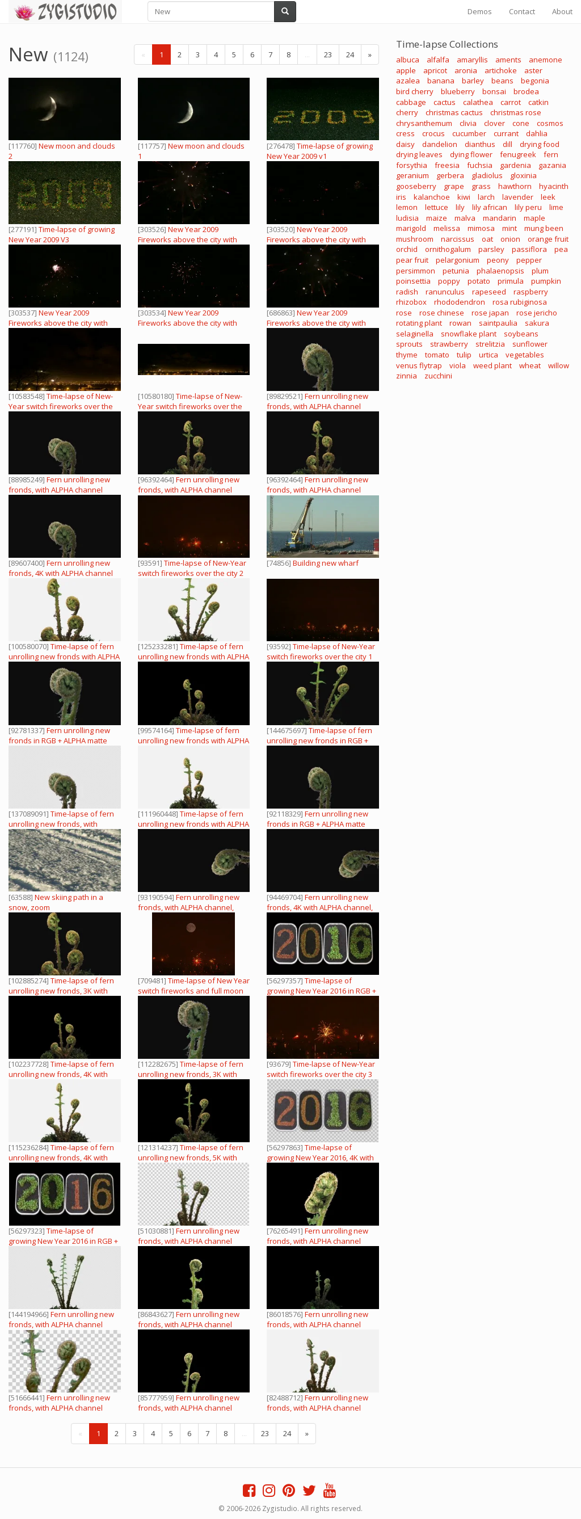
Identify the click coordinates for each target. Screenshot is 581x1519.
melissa (446, 228)
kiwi (463, 197)
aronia (465, 70)
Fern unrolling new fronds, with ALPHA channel (317, 401)
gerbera (450, 175)
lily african (489, 207)
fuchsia (479, 165)
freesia (447, 165)
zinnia (406, 376)
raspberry (530, 292)
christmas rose (515, 112)
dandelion (439, 144)
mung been (543, 228)
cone (520, 123)
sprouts (409, 344)
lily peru (528, 207)
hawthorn (515, 186)
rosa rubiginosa (519, 302)
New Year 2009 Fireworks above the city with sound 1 (316, 239)
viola (457, 365)
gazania (552, 165)
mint (509, 228)
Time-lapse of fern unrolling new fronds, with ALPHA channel (61, 824)
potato (479, 281)
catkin (538, 102)
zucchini (438, 376)
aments (508, 59)
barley (473, 80)
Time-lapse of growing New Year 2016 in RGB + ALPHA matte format (321, 990)
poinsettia (413, 281)
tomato (437, 355)
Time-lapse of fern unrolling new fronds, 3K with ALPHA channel (61, 990)
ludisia (407, 218)
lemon (407, 207)
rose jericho (536, 313)
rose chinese (441, 313)
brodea (526, 91)
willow (558, 365)
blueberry (458, 91)
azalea (408, 80)
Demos (480, 11)
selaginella (414, 334)
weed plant (492, 365)
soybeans (521, 334)
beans (502, 80)
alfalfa (438, 59)
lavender (517, 197)
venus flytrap (419, 365)
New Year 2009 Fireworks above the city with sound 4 (58, 323)
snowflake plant (468, 334)
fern (551, 154)
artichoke (501, 70)
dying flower (471, 154)
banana (440, 80)
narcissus (457, 239)
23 (328, 54)
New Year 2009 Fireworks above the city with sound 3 (187, 239)
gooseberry (416, 186)
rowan (460, 323)
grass (481, 186)
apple (406, 70)
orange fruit (548, 239)
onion (510, 239)
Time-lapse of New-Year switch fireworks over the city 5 (61, 406)
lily (460, 207)
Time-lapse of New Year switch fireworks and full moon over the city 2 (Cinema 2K (194, 990)
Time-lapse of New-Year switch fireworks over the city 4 (190, 406)
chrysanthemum (424, 123)
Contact (522, 11)
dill (507, 144)
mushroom (414, 239)
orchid (407, 249)
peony (498, 260)
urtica (488, 355)
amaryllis (472, 59)
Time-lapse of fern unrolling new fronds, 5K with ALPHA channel (190, 1157)
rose (404, 313)
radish (407, 292)
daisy (405, 144)
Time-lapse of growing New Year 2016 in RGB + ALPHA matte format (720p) (63, 1241)
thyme (407, 355)
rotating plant (419, 323)
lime (556, 207)
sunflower (530, 344)
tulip (464, 355)
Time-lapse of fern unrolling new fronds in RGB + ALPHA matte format (319, 740)
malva (464, 218)
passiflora (529, 249)
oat (487, 239)
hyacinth (554, 186)
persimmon (415, 271)
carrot (510, 102)
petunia (456, 271)
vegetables (525, 355)
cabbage (411, 102)
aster (533, 70)
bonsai (494, 91)
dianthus (480, 144)
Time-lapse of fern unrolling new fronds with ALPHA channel (64, 656)
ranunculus (445, 292)
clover (494, 123)
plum (540, 271)
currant (506, 133)
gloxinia (523, 175)
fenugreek (518, 154)
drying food (539, 144)
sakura (537, 323)
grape (454, 186)
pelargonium (457, 260)
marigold (411, 228)
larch (486, 197)
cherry (407, 112)
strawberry (449, 344)
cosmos (550, 123)
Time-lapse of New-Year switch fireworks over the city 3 (321, 1069)
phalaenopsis (500, 271)
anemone (545, 59)
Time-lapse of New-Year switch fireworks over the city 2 (192, 568)
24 (350, 54)
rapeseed (489, 292)
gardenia (515, 165)
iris (401, 197)
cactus (444, 102)
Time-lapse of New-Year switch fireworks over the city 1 (321, 651)
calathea (478, 102)
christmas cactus (454, 112)
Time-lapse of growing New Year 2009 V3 (62, 234)
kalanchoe (432, 197)
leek (548, 197)
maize (436, 218)
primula (511, 281)
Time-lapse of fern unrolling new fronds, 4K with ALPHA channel (61, 1074)
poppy (449, 281)
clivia (468, 123)
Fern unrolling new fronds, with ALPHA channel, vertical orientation (188, 907)
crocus (433, 133)
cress (405, 133)
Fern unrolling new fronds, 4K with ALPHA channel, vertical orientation (320, 907)
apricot (435, 70)
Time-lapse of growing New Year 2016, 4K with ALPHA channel (320, 1157)
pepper (529, 260)
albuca (407, 59)
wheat (530, 365)
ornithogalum (448, 249)
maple (534, 218)
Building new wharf (326, 563)
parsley (491, 249)
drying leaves (419, 154)
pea (561, 249)
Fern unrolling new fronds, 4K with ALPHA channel (61, 568)
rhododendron (459, 302)
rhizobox (411, 302)
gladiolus (487, 175)
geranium (412, 175)
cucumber (469, 133)
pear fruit (412, 260)
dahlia (537, 133)
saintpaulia (498, 323)
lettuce (436, 207)
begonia (535, 80)
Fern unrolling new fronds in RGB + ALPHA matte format (59, 740)
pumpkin (546, 281)
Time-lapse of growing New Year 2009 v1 (320, 151)
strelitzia (490, 344)
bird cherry (414, 91)
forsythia (411, 165)
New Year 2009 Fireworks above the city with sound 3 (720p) (316, 323)
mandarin (499, 218)
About (562, 11)
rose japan (490, 313)
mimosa (481, 228)
